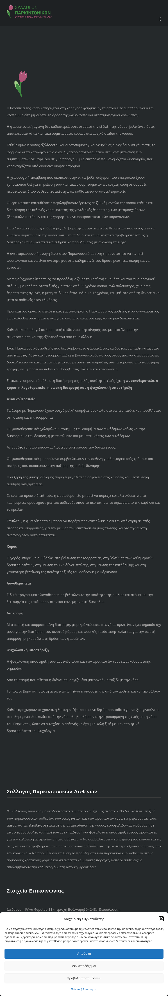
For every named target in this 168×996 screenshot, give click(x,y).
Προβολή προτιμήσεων (84, 978)
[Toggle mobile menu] (160, 19)
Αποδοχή (84, 953)
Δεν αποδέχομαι (84, 966)
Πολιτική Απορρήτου (84, 989)
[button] (161, 919)
